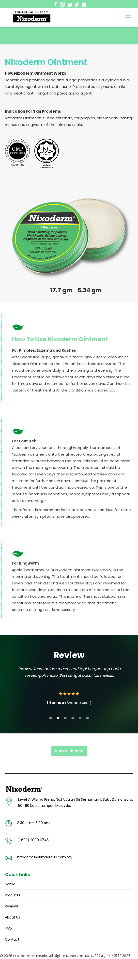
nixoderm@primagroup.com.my (44, 857)
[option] (69, 685)
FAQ (8, 928)
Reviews (11, 906)
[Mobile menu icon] (128, 17)
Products (12, 895)
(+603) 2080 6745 (33, 839)
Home (10, 884)
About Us (12, 917)
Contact (12, 939)
